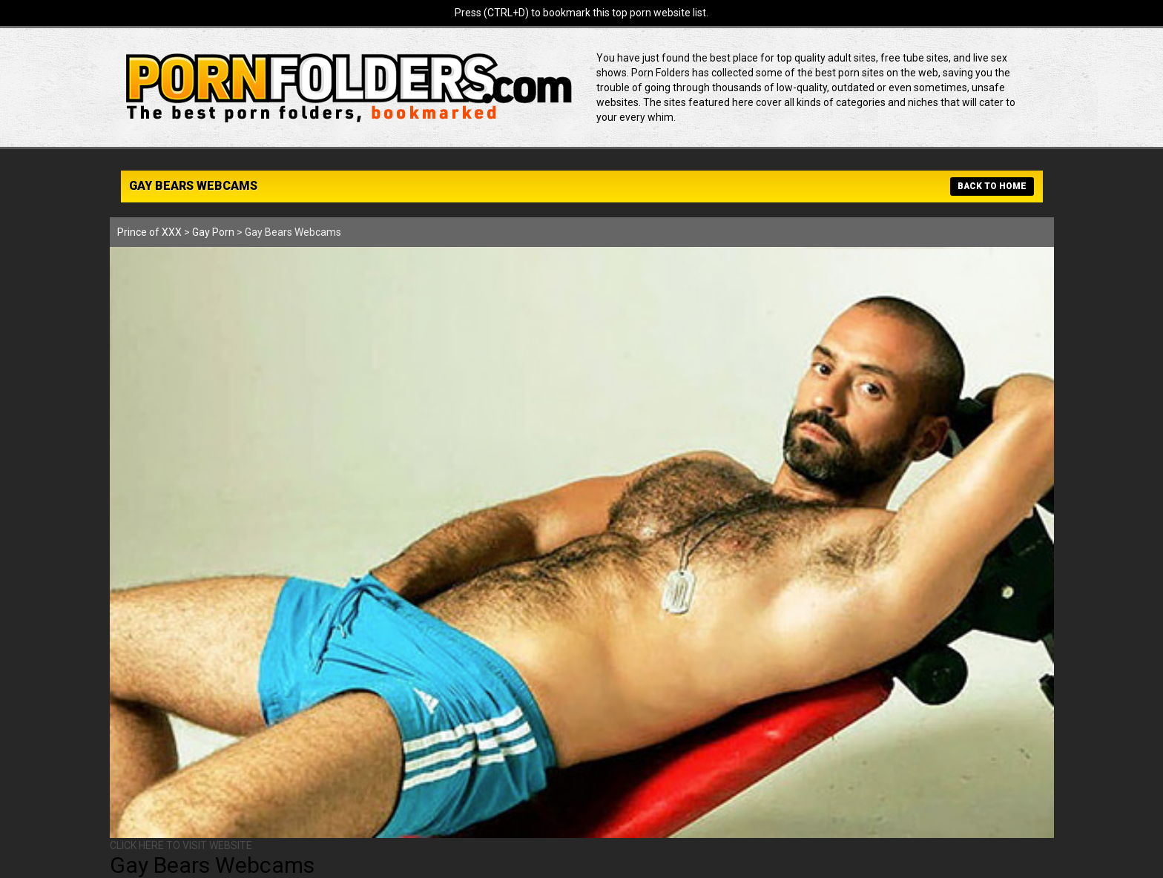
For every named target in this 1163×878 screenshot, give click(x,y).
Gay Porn (213, 232)
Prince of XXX (149, 232)
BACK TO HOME (992, 186)
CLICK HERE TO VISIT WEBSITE (181, 845)
